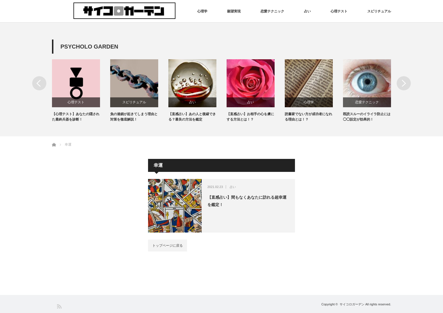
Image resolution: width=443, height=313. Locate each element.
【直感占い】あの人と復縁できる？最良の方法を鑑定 (192, 116)
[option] (81, 90)
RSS (58, 306)
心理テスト (339, 11)
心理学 (202, 11)
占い (307, 11)
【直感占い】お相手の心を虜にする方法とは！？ (250, 116)
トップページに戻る (167, 246)
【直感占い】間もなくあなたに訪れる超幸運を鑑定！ (246, 201)
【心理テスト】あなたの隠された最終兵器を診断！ (75, 116)
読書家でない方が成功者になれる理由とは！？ (308, 116)
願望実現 (234, 11)
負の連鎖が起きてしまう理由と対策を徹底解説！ (134, 116)
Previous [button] (39, 83)
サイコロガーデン (352, 304)
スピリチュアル (379, 11)
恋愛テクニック (272, 11)
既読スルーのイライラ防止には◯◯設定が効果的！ (366, 116)
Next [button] (404, 83)
